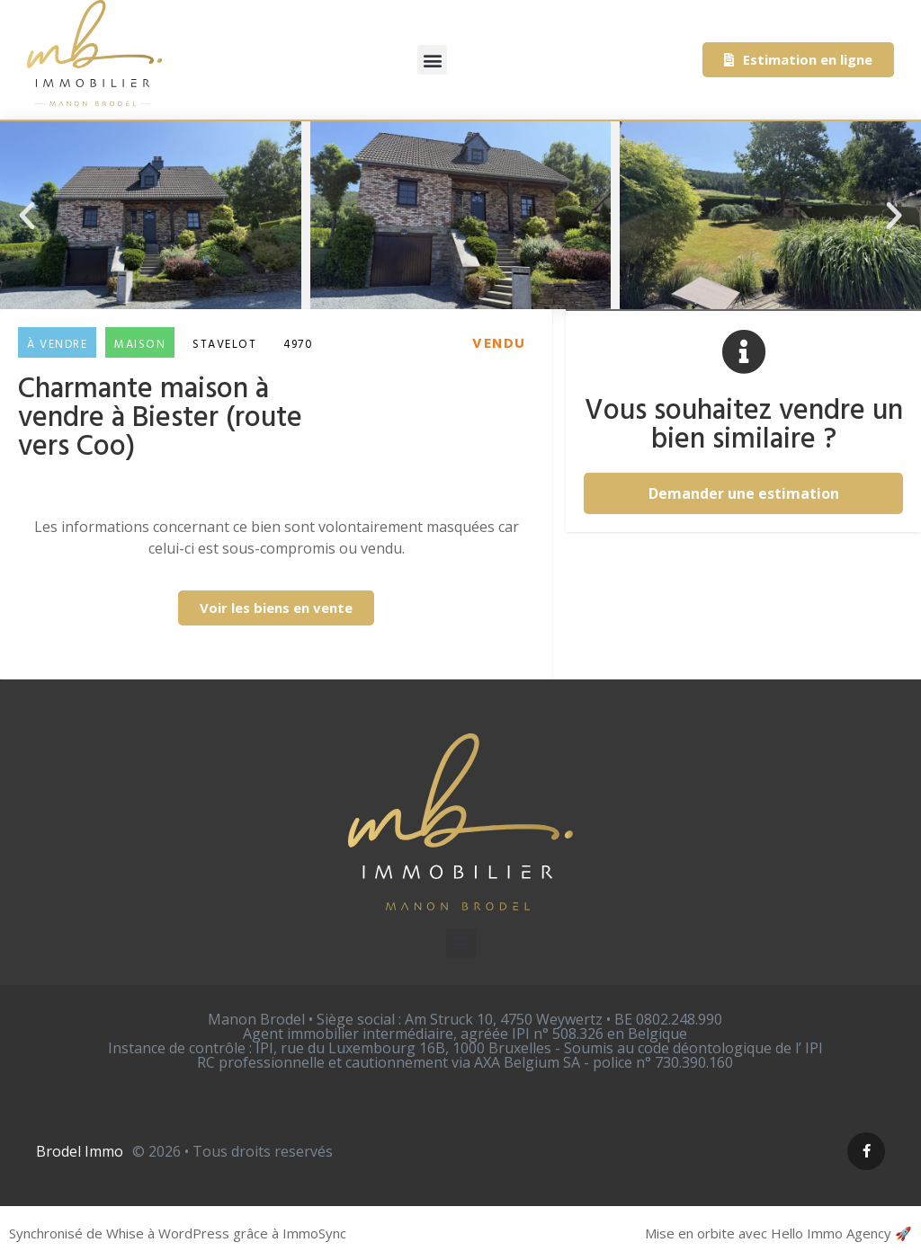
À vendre (57, 344)
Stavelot (224, 344)
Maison (139, 344)
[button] (432, 60)
